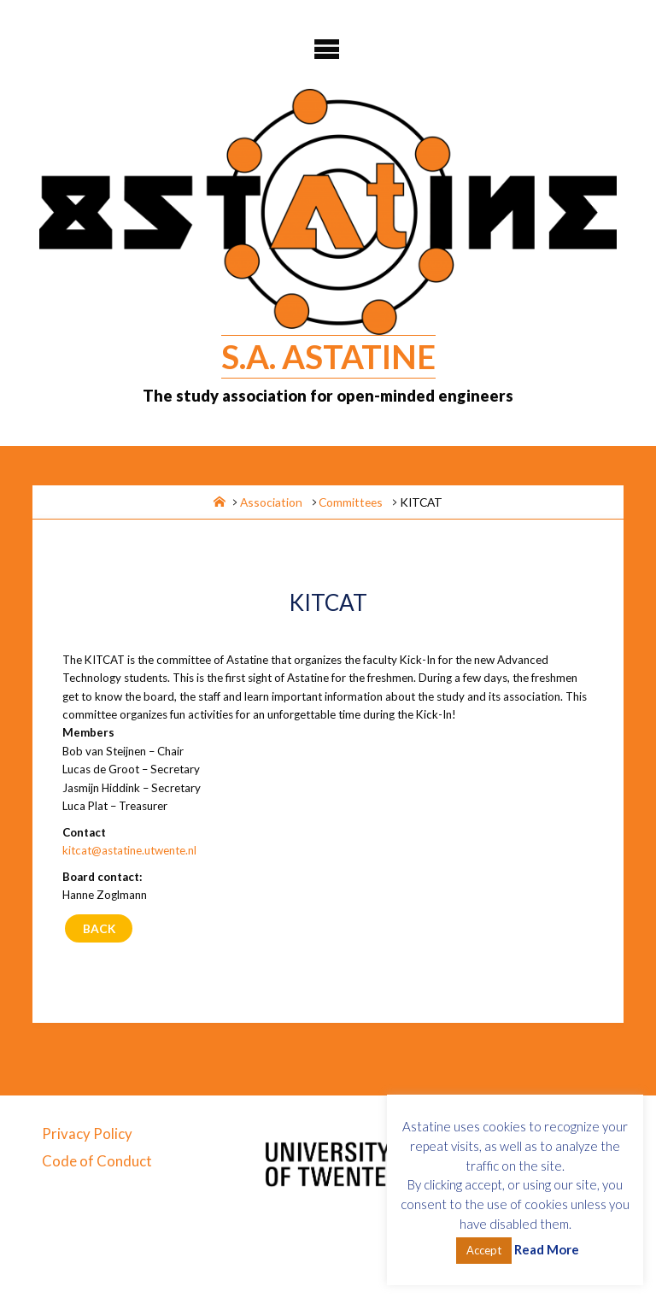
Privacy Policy (87, 1133)
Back (99, 928)
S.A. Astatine (328, 356)
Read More (546, 1249)
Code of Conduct (97, 1161)
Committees (351, 502)
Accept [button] (483, 1250)
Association (271, 502)
